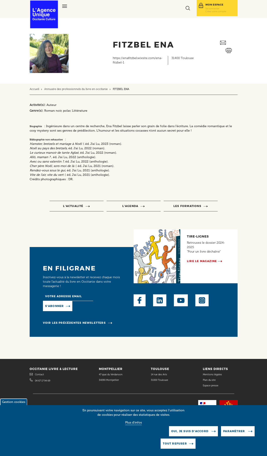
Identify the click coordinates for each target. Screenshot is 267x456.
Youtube (181, 300)
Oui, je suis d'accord (190, 433)
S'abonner (54, 306)
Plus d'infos (133, 424)
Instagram (202, 300)
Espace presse (210, 385)
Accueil (34, 89)
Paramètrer (234, 433)
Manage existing (87, 306)
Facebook (140, 300)
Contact (39, 374)
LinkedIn (159, 300)
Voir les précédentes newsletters (74, 322)
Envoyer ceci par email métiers (228, 42)
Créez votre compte (216, 11)
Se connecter (212, 8)
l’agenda (130, 206)
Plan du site (209, 380)
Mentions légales (213, 374)
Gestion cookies (13, 404)
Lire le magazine (202, 261)
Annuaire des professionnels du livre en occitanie (76, 89)
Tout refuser (175, 445)
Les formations (187, 206)
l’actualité (73, 206)
